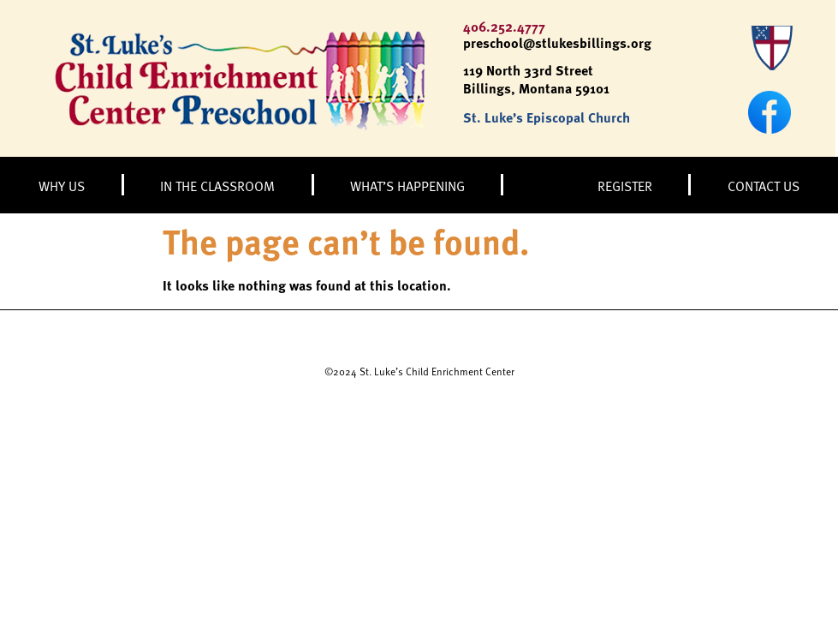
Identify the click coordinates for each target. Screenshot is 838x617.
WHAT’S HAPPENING (407, 185)
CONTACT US (763, 185)
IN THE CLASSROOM (217, 185)
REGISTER (624, 185)
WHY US (62, 185)
